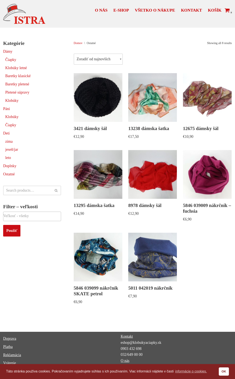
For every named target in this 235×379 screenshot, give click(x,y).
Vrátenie (9, 363)
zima (9, 141)
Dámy (7, 51)
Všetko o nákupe (155, 10)
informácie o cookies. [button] (191, 371)
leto (8, 158)
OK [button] (224, 371)
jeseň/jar (11, 149)
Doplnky (9, 166)
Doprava (9, 338)
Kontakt (191, 10)
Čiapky (10, 60)
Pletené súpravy (17, 92)
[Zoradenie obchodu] (98, 59)
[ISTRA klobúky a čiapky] (24, 14)
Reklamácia (12, 355)
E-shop (121, 10)
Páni (6, 109)
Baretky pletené (17, 84)
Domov (78, 43)
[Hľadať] (27, 190)
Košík (215, 10)
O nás (101, 10)
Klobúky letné (16, 68)
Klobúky (12, 100)
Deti (6, 133)
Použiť (11, 230)
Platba (8, 347)
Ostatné (9, 174)
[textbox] (32, 216)
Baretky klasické (18, 76)
